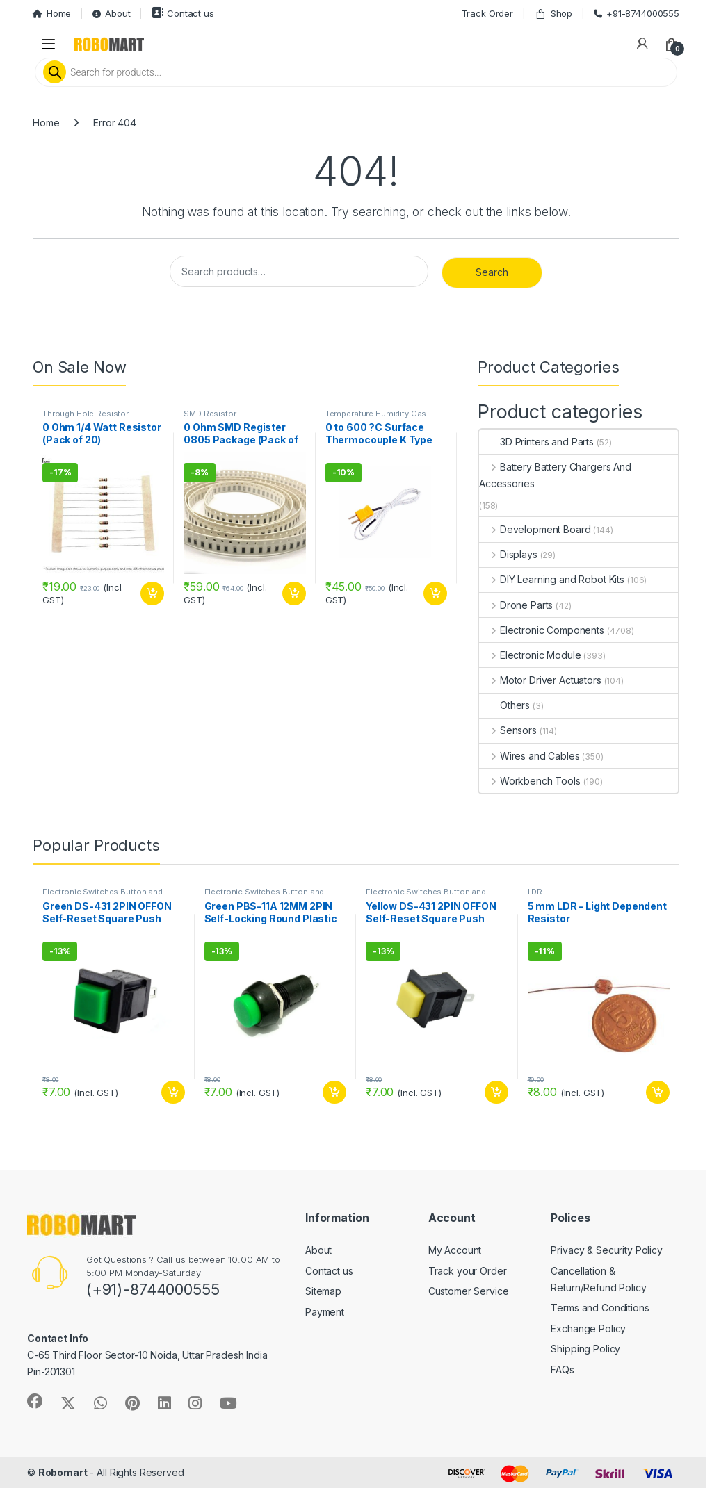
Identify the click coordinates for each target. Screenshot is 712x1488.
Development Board (534, 529)
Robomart (63, 1472)
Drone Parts (516, 605)
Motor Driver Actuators (540, 680)
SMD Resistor (210, 413)
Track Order (487, 13)
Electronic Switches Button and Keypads (102, 896)
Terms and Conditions (600, 1308)
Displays (508, 554)
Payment (324, 1312)
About (111, 13)
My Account (455, 1250)
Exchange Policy (588, 1328)
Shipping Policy (585, 1349)
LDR (535, 892)
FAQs (562, 1369)
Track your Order (467, 1271)
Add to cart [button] (152, 593)
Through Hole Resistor (85, 413)
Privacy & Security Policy (607, 1250)
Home (52, 13)
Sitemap (323, 1291)
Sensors (508, 730)
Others (504, 705)
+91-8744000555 (636, 13)
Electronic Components (541, 630)
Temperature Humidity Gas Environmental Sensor (376, 418)
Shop (553, 13)
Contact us (182, 13)
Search (492, 272)
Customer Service (468, 1291)
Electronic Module (530, 655)
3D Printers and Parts (536, 442)
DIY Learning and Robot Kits (551, 579)
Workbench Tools (530, 781)
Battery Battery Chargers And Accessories (555, 475)
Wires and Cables (529, 756)
